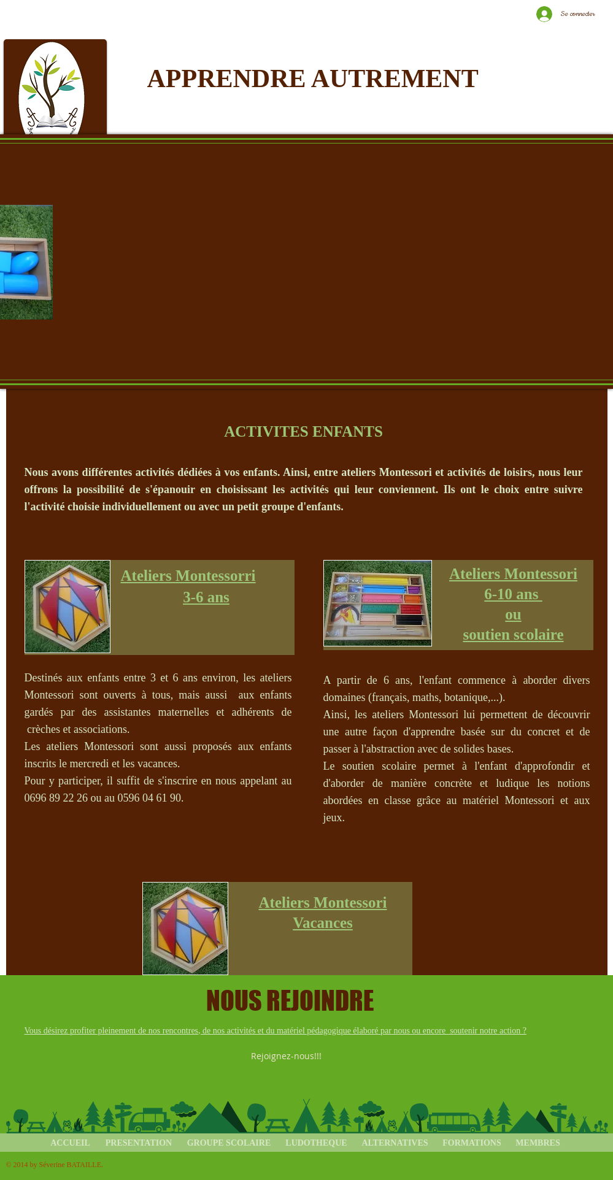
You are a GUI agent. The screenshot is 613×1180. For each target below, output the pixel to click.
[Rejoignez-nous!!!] (287, 1056)
